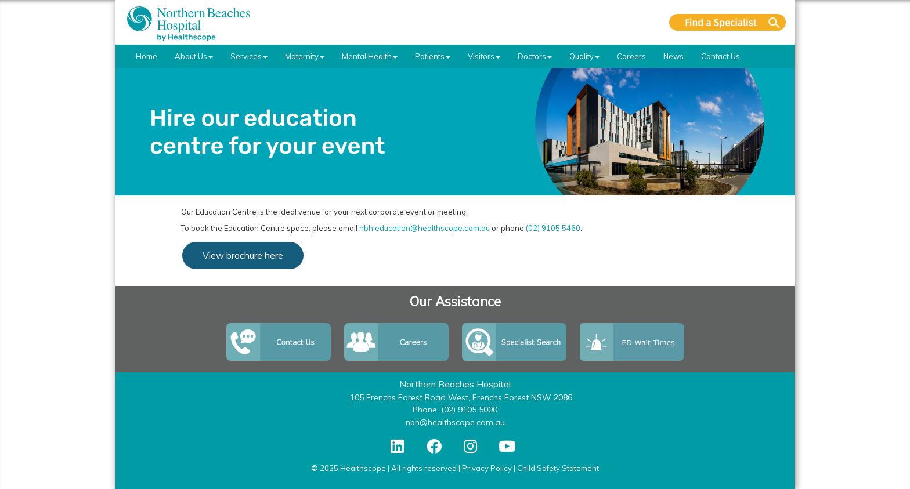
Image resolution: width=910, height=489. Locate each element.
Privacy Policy (487, 468)
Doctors (535, 56)
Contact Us (720, 56)
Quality (584, 56)
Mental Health (370, 56)
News (673, 56)
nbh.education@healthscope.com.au (424, 228)
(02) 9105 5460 (553, 228)
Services (249, 56)
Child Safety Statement (558, 468)
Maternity (304, 56)
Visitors (484, 56)
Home (146, 56)
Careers (631, 56)
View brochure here (243, 255)
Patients (432, 56)
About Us (194, 56)
